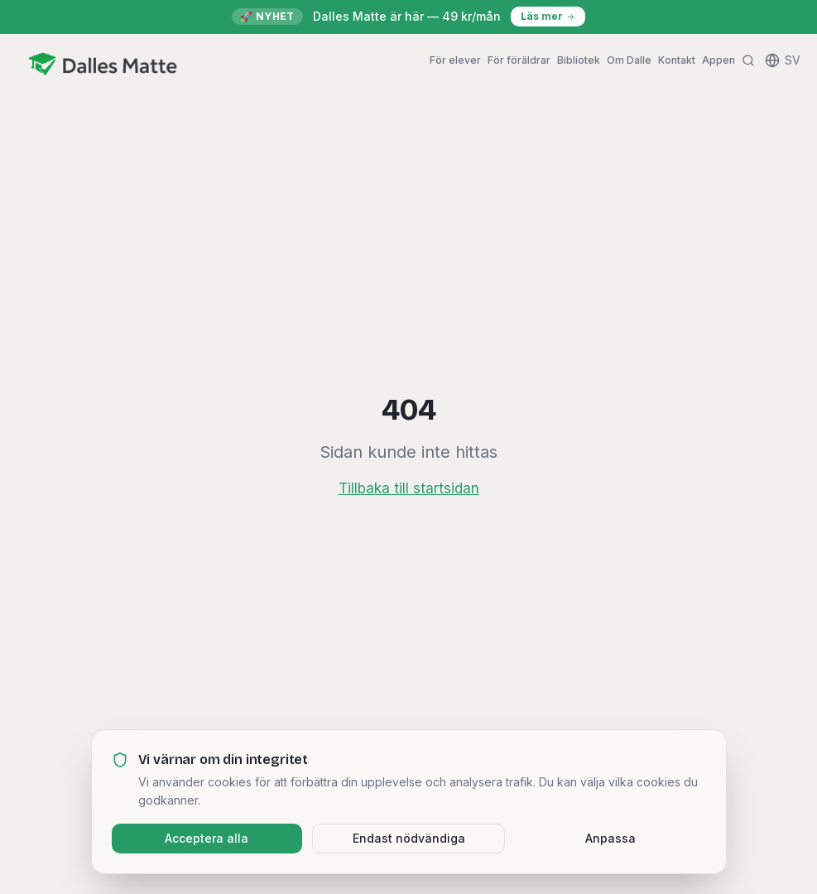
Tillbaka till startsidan (409, 488)
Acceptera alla (206, 838)
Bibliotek (578, 60)
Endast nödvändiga (409, 838)
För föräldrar (519, 60)
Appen (718, 60)
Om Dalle (629, 60)
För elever (455, 60)
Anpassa (610, 838)
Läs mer (548, 16)
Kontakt (676, 60)
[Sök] (748, 60)
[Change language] (783, 60)
